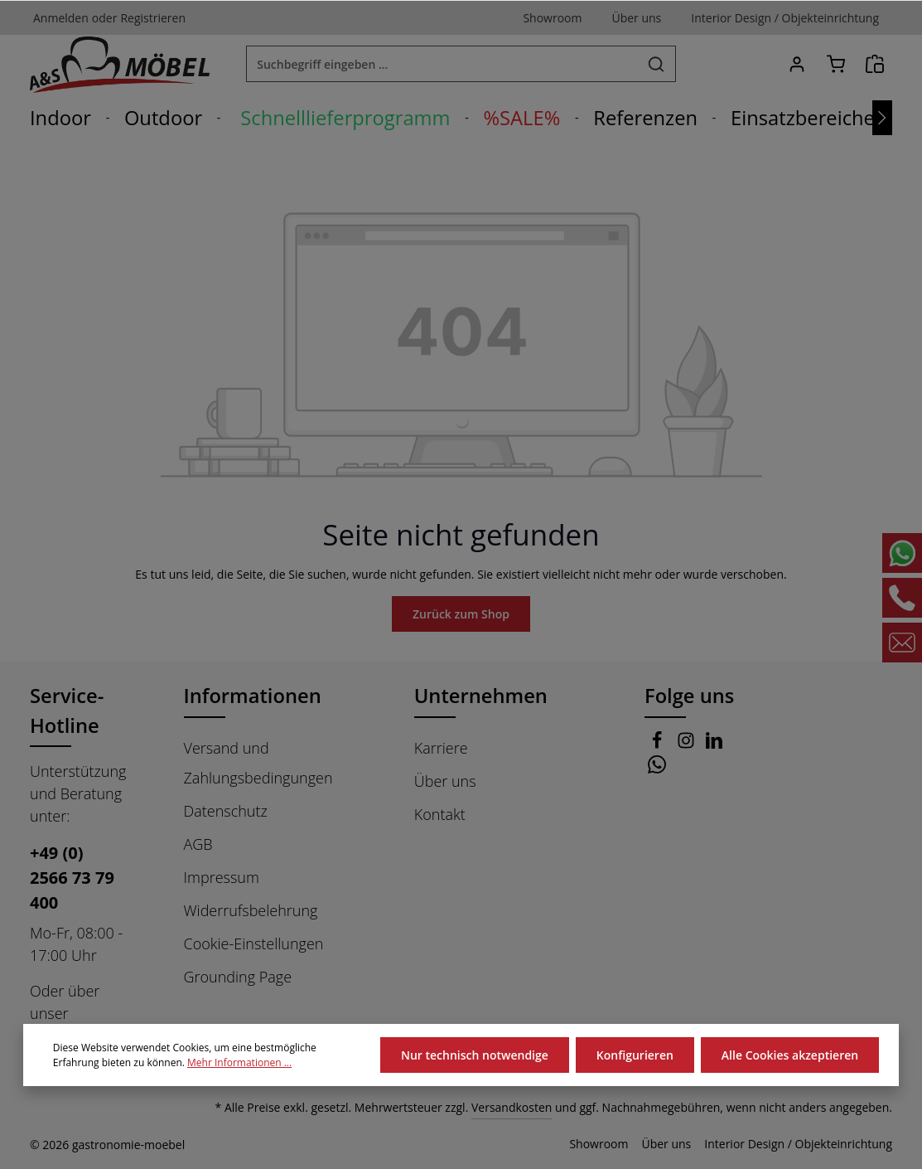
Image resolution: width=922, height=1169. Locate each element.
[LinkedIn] (715, 744)
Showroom (616, 1144)
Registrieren (146, 17)
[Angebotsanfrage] (874, 64)
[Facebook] (659, 744)
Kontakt (439, 814)
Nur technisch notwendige (476, 1054)
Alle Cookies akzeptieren (790, 1054)
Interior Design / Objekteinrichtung (804, 1144)
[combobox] (442, 64)
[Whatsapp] (657, 769)
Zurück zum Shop (461, 613)
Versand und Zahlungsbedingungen (257, 763)
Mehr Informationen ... (229, 1063)
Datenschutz (225, 811)
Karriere (440, 748)
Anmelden (59, 17)
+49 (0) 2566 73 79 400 (71, 878)
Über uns (444, 781)
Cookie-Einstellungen (254, 943)
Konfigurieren (635, 1054)
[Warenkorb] (835, 64)
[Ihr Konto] (796, 64)
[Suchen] (656, 64)
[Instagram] (688, 744)
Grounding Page (238, 976)
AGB (199, 844)
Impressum (221, 877)
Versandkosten (528, 1107)
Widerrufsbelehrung (249, 910)
